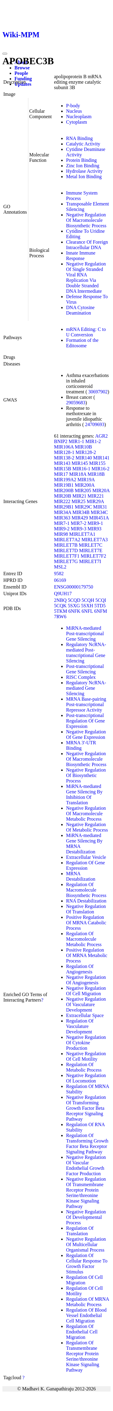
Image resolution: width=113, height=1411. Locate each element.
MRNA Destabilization (80, 876)
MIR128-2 (86, 452)
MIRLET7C (90, 545)
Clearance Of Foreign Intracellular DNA (87, 244)
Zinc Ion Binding (82, 165)
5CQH (88, 600)
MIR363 (62, 517)
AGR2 (101, 436)
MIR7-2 (78, 523)
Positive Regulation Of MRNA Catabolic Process (86, 923)
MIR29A (95, 501)
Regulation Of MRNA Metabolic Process (87, 1301)
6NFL (87, 611)
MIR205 (83, 490)
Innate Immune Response (80, 255)
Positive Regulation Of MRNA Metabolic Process (86, 955)
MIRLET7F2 (93, 556)
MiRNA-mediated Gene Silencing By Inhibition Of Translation (84, 794)
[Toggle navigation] (4, 54)
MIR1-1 (76, 441)
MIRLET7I (90, 561)
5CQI (101, 600)
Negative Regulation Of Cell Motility (86, 1056)
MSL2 (60, 566)
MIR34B (80, 512)
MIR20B (62, 496)
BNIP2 (60, 441)
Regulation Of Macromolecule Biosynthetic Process (86, 890)
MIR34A (62, 512)
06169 (60, 580)
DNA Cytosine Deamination (80, 310)
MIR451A (99, 517)
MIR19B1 (64, 485)
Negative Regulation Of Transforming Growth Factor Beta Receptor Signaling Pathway (86, 1108)
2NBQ (60, 600)
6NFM (100, 611)
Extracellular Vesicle (86, 857)
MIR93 (94, 528)
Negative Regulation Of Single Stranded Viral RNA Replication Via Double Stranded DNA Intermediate (86, 277)
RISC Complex (81, 677)
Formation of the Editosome (82, 343)
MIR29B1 (64, 506)
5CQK (60, 605)
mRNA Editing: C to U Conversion (86, 332)
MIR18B (96, 474)
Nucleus (74, 111)
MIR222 (62, 501)
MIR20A (100, 490)
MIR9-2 (62, 528)
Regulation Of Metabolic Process (84, 1067)
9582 (59, 573)
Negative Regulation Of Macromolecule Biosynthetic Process (86, 220)
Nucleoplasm (78, 116)
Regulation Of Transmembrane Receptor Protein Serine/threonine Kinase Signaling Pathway (82, 1356)
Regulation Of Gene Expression (85, 865)
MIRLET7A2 (67, 539)
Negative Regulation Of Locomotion (86, 1078)
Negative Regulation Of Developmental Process (86, 1217)
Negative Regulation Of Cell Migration (86, 991)
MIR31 (100, 506)
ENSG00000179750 (73, 586)
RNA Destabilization (86, 900)
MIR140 (84, 457)
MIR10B (83, 446)
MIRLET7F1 (66, 556)
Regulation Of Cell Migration (84, 1280)
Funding (23, 78)
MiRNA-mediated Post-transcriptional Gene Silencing (85, 633)
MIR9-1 (95, 523)
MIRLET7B (65, 545)
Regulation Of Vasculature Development (79, 1026)
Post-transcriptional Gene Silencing (85, 669)
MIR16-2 (101, 468)
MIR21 (79, 496)
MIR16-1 (81, 468)
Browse (22, 67)
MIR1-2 (93, 441)
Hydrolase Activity (84, 171)
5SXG (74, 605)
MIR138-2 (64, 457)
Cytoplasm (76, 122)
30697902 (98, 391)
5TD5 (99, 605)
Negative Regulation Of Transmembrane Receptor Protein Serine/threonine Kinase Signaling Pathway (86, 1192)
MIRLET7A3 (94, 539)
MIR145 (80, 463)
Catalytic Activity (83, 143)
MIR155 (97, 463)
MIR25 (79, 501)
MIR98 (61, 534)
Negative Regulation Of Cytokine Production (86, 1043)
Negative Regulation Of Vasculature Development (86, 1004)
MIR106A (64, 446)
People (21, 73)
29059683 (75, 402)
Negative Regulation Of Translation (86, 909)
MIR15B (62, 468)
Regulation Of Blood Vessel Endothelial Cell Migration (86, 1315)
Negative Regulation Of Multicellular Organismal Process (86, 1244)
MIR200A (84, 485)
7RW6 (60, 616)
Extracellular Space (85, 1015)
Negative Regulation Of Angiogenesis (86, 980)
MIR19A (86, 479)
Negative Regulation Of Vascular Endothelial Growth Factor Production (86, 1165)
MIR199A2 (65, 479)
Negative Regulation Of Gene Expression (86, 734)
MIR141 (101, 457)
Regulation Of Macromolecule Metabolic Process (84, 939)
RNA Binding (79, 138)
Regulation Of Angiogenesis (79, 969)
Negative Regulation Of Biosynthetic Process (86, 775)
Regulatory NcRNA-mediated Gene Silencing (86, 688)
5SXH (87, 605)
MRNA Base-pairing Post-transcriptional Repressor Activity (86, 704)
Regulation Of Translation (79, 1231)
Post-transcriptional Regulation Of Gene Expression (85, 721)
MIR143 (62, 463)
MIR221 (95, 496)
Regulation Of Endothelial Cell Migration (81, 1332)
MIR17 (61, 474)
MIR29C (83, 506)
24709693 (94, 424)
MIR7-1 (62, 523)
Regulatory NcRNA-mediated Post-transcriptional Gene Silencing (86, 652)
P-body (73, 105)
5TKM (60, 611)
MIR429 (80, 517)
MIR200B (64, 490)
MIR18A (77, 474)
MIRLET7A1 (82, 534)
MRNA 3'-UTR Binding (81, 745)
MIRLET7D (66, 550)
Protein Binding (81, 160)
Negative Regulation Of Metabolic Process (87, 827)
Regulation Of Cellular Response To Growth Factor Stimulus (86, 1263)
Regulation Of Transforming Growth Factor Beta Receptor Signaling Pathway (87, 1143)
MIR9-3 (78, 528)
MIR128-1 (64, 452)
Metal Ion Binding (84, 176)
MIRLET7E (90, 550)
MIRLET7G (66, 561)
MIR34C (99, 512)
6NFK (74, 611)
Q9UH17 (63, 593)
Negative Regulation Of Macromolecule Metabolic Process (86, 814)
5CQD (74, 600)
